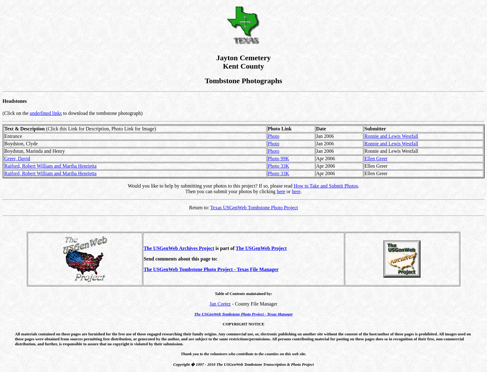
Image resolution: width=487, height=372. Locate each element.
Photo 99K (278, 158)
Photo (273, 136)
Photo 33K (278, 166)
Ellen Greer (375, 158)
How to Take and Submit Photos (326, 185)
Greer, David (17, 158)
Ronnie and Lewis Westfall (391, 136)
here (281, 191)
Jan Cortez (220, 303)
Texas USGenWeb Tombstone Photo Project (254, 207)
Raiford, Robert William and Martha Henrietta (50, 166)
